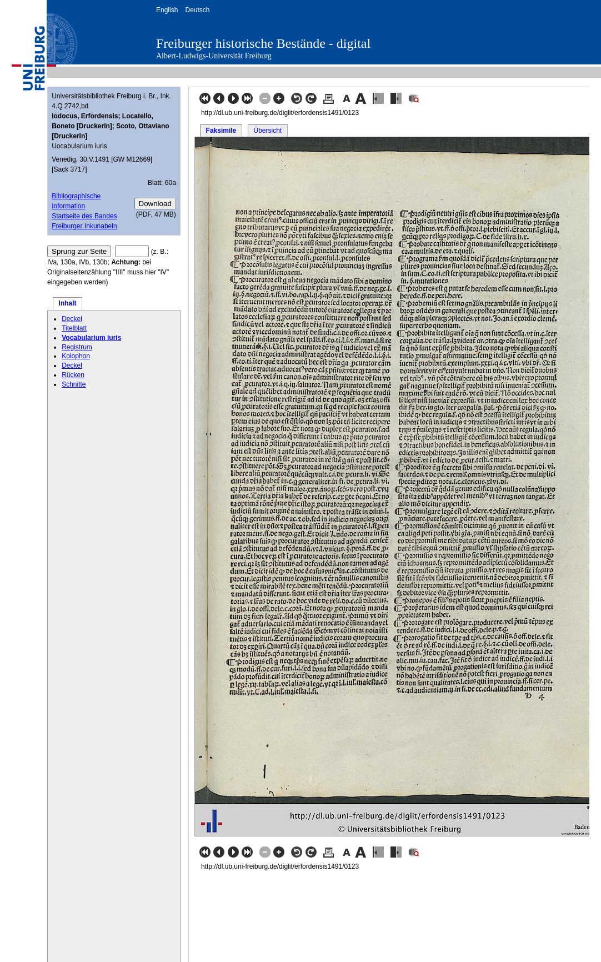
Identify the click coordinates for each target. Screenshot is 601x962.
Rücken (73, 375)
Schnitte (74, 384)
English (167, 10)
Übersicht (267, 130)
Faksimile (221, 130)
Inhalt (68, 303)
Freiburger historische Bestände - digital (263, 43)
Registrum (77, 347)
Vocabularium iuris (91, 338)
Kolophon (76, 356)
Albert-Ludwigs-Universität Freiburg (214, 56)
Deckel (72, 319)
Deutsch (197, 10)
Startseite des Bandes (84, 216)
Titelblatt (74, 328)
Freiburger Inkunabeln (84, 226)
